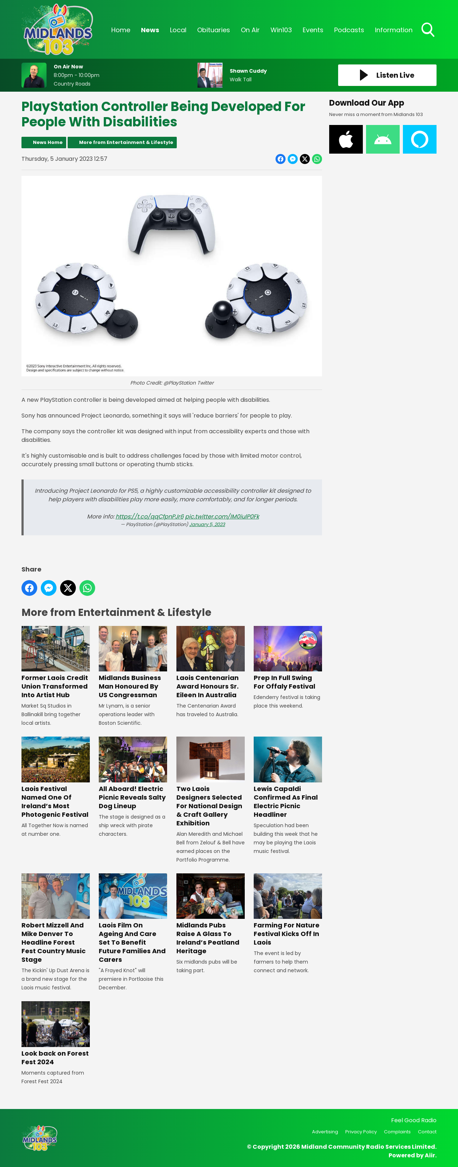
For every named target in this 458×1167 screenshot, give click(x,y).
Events (313, 29)
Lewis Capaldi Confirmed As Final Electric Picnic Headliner (288, 778)
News (150, 29)
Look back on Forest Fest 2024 (55, 1033)
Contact (427, 1131)
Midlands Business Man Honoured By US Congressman (133, 662)
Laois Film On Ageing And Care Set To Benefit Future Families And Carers (133, 918)
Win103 (281, 29)
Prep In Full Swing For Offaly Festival (288, 658)
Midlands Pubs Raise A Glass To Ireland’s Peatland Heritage (210, 914)
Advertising (325, 1131)
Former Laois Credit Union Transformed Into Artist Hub (55, 662)
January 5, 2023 (207, 524)
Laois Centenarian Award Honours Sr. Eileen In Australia (210, 662)
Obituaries (213, 29)
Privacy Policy (361, 1131)
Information (394, 29)
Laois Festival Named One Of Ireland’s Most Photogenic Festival (55, 778)
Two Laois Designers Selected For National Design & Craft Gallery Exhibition (210, 782)
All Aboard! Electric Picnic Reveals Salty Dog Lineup (133, 773)
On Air (250, 29)
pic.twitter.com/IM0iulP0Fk (222, 516)
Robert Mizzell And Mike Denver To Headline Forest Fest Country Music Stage (55, 918)
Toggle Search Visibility (429, 30)
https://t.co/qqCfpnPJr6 (150, 516)
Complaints (397, 1131)
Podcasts (349, 29)
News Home (48, 142)
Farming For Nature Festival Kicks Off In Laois (288, 910)
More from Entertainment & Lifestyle (126, 142)
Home (120, 29)
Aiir (430, 1155)
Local (178, 29)
